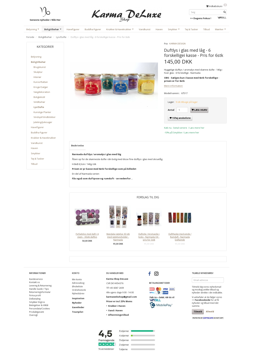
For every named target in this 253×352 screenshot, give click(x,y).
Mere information (173, 85)
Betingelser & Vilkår (38, 305)
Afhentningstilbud (118, 314)
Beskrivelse (77, 145)
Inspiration (78, 298)
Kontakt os (34, 282)
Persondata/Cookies (39, 308)
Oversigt (33, 315)
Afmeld (210, 311)
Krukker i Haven (116, 305)
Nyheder (77, 302)
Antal (171, 109)
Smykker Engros (37, 302)
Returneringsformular (40, 292)
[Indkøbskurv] (217, 6)
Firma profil (35, 295)
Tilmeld (198, 311)
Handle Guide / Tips (39, 288)
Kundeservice (36, 279)
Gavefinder (78, 307)
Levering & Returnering (40, 285)
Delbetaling (34, 298)
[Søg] (224, 12)
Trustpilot (77, 311)
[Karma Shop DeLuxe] (126, 14)
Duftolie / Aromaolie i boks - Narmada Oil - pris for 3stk (149, 237)
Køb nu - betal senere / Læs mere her (184, 127)
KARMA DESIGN (177, 43)
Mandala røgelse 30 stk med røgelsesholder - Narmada (118, 237)
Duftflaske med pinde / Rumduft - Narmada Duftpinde (179, 237)
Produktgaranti (36, 311)
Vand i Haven (115, 310)
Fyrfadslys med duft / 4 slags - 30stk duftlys (87, 235)
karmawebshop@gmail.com (121, 296)
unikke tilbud (209, 289)
